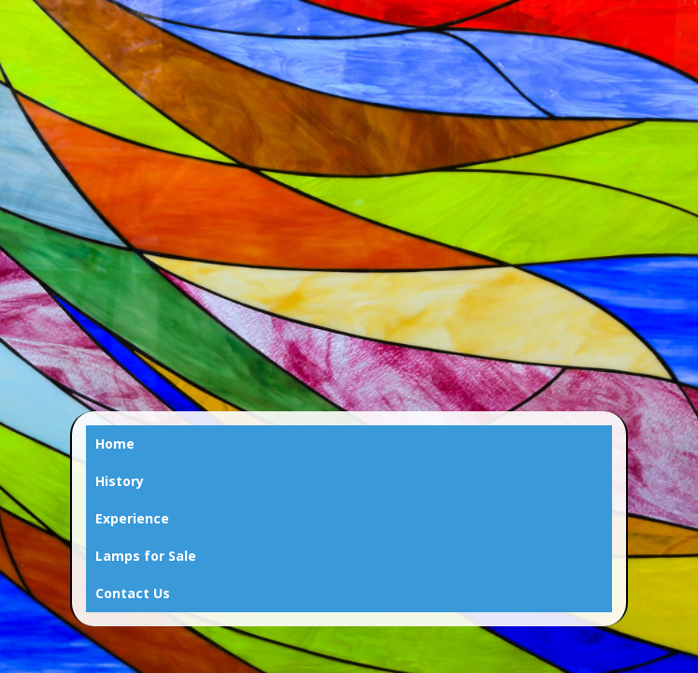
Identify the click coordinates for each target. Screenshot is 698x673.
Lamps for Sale (145, 556)
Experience (132, 518)
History (119, 481)
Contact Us (132, 593)
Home (115, 443)
